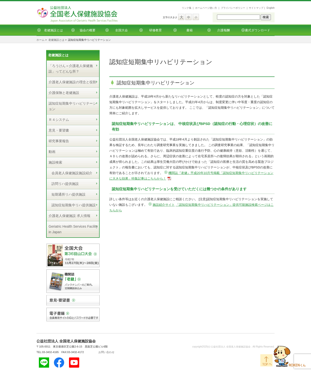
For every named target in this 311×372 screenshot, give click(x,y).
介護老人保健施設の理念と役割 (72, 82)
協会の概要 (87, 30)
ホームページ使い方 (206, 8)
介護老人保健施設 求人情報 (69, 216)
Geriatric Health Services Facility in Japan (73, 229)
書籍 (189, 30)
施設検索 (55, 162)
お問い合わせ (106, 352)
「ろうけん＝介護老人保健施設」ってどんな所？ (71, 68)
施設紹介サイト (164, 205)
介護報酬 (223, 30)
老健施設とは (53, 30)
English (271, 8)
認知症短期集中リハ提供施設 (74, 205)
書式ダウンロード (257, 30)
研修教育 (155, 30)
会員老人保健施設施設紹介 (72, 173)
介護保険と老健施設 (64, 93)
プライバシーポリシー (233, 8)
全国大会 (121, 30)
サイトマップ (256, 8)
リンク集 (186, 8)
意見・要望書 (59, 130)
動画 (52, 152)
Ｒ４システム (59, 120)
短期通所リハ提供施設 (69, 194)
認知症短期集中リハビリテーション (72, 106)
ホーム (40, 39)
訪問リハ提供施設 (65, 184)
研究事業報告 (59, 141)
